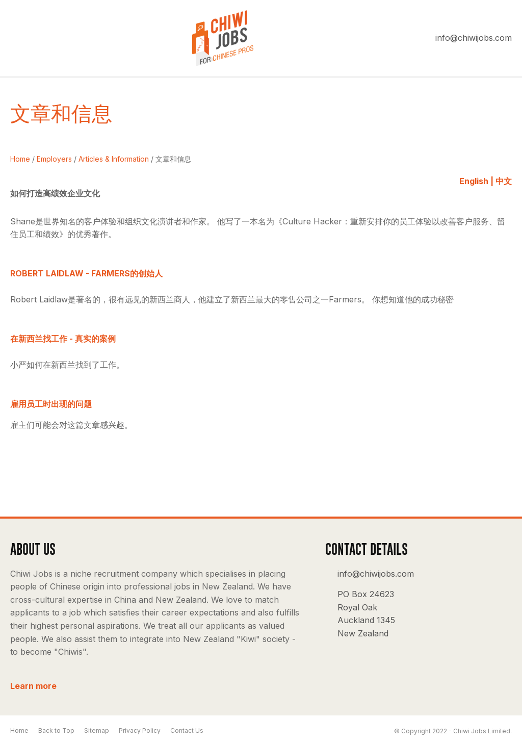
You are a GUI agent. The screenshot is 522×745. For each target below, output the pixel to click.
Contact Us (186, 730)
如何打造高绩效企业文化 (55, 193)
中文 (503, 181)
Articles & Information (114, 159)
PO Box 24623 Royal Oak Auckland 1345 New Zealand (366, 613)
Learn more (33, 686)
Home (20, 159)
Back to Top (56, 730)
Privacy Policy (140, 730)
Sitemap (96, 730)
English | (476, 181)
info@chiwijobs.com (473, 38)
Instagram (499, 583)
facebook (470, 583)
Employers (54, 159)
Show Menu (16, 38)
